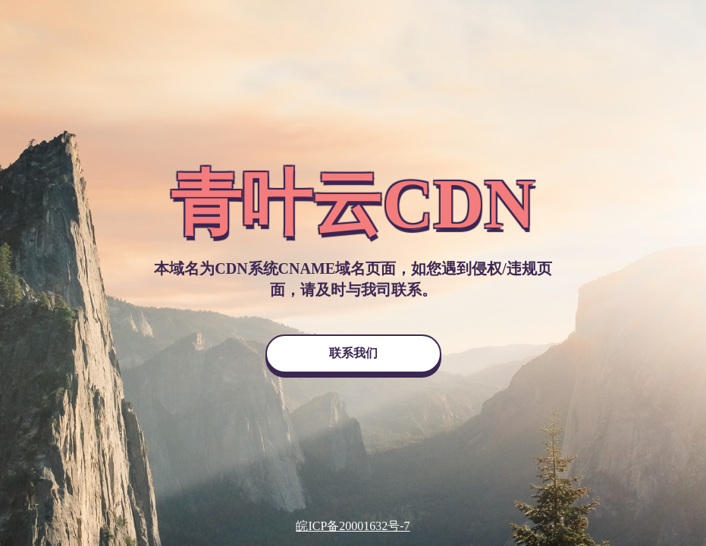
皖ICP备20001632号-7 (352, 525)
